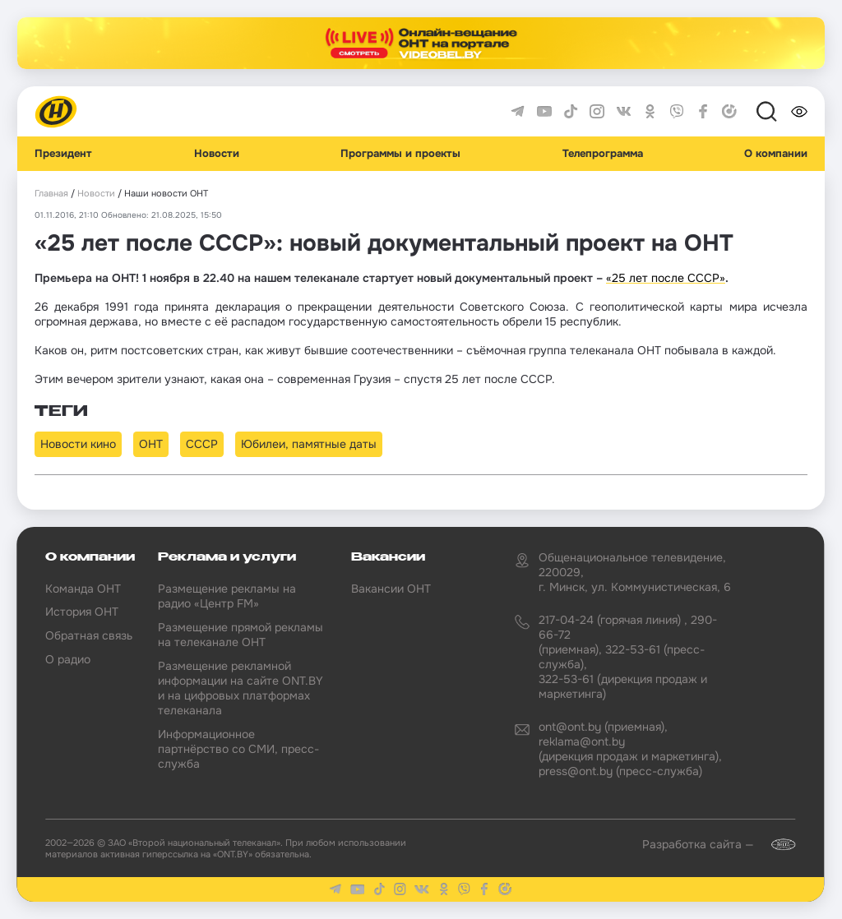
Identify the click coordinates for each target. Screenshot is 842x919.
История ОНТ (81, 611)
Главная (51, 193)
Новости (216, 153)
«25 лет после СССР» (665, 277)
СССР (202, 443)
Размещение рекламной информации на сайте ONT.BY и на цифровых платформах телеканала (240, 688)
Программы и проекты (400, 153)
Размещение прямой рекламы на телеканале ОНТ (240, 634)
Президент (63, 153)
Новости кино (78, 443)
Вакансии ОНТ (391, 588)
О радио (67, 659)
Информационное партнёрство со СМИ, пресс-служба (238, 749)
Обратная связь (88, 635)
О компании (775, 153)
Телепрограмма (602, 153)
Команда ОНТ (83, 588)
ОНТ (151, 443)
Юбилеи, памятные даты (309, 443)
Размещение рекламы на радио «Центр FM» (227, 596)
